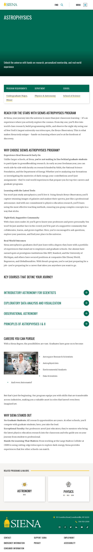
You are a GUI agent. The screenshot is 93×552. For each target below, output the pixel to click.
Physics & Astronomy (45, 96)
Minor (9, 100)
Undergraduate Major (16, 96)
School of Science (71, 96)
